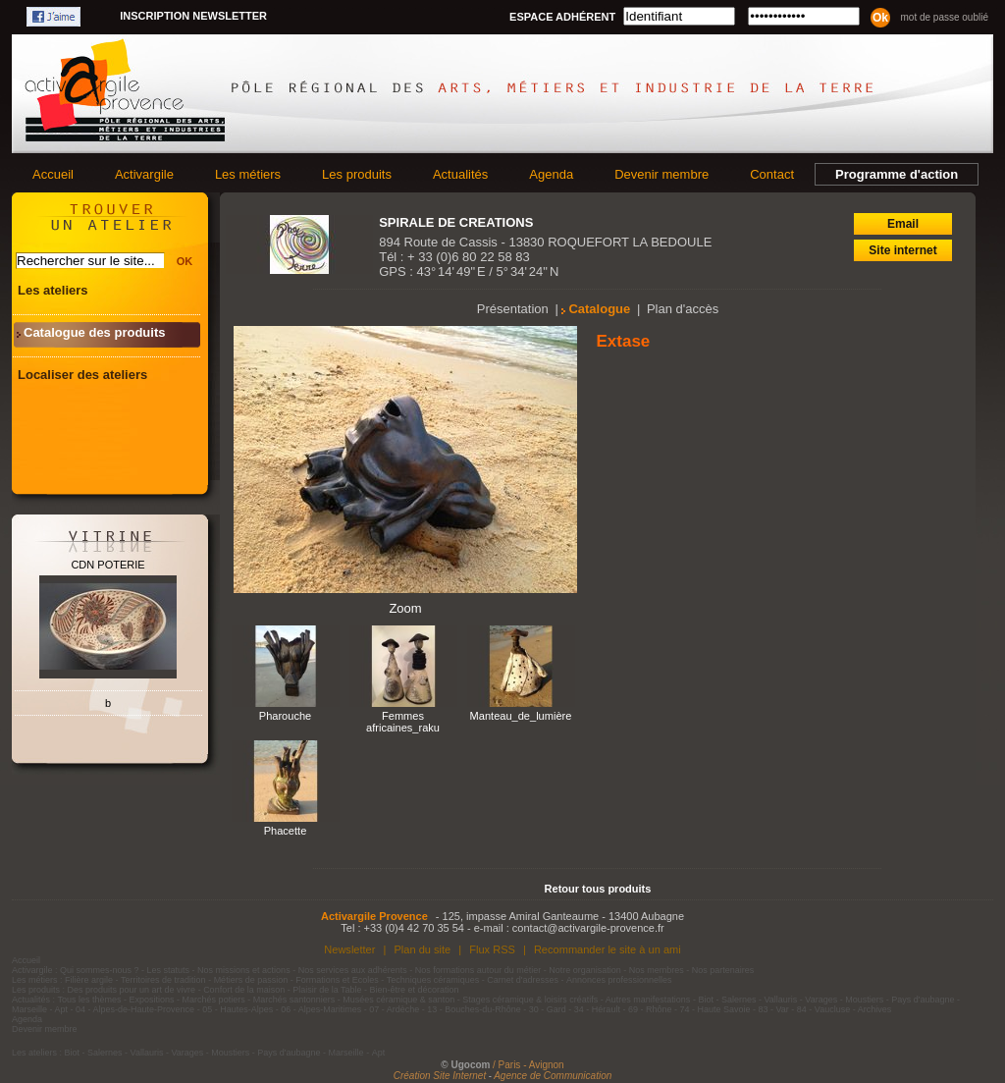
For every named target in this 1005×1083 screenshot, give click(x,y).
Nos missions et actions (244, 970)
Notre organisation (585, 970)
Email (903, 224)
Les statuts (168, 970)
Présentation (513, 308)
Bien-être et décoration (414, 990)
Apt (62, 1009)
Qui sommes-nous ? (99, 970)
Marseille (29, 1009)
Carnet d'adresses (522, 980)
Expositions (152, 999)
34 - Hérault (597, 1009)
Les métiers (248, 174)
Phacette (285, 831)
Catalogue (599, 308)
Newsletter (349, 949)
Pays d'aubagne (922, 999)
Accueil (53, 174)
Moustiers (864, 999)
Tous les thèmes (90, 999)
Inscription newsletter (193, 16)
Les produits (357, 174)
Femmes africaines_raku (403, 721)
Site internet (902, 250)
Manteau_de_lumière (521, 716)
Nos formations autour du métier (478, 970)
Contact (772, 174)
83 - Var (773, 1009)
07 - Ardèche (394, 1009)
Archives (875, 1009)
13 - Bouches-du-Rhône (474, 1009)
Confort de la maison (244, 990)
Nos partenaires (723, 970)
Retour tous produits (598, 888)
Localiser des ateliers (82, 374)
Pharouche (285, 716)
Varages (821, 999)
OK (185, 261)
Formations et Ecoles (337, 980)
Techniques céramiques (433, 980)
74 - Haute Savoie (714, 1009)
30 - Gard (547, 1009)
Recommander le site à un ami (607, 949)
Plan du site (422, 949)
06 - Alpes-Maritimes (321, 1009)
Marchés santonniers (294, 999)
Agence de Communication (552, 1075)
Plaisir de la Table (326, 990)
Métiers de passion (252, 980)
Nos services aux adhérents (352, 970)
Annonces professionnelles (619, 980)
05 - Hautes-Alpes (237, 1009)
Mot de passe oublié (944, 17)
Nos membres (656, 970)
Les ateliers (53, 290)
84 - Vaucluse (823, 1009)
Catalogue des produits (94, 332)
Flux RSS (492, 949)
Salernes (739, 999)
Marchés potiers (214, 999)
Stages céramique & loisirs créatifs (530, 999)
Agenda (551, 174)
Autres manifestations (648, 999)
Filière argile (89, 980)
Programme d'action (896, 174)
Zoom (405, 608)
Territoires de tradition (163, 980)
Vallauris (780, 999)
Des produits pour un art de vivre (132, 990)
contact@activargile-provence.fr (588, 928)
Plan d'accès (682, 308)
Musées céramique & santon (398, 999)
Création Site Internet (440, 1075)
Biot (706, 999)
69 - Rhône (650, 1009)
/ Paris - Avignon (528, 1064)
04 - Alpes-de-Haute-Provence (135, 1009)
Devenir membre (661, 174)
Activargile (144, 174)
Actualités (460, 174)
